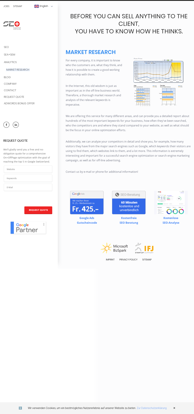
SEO (6, 47)
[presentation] (28, 199)
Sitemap (17, 6)
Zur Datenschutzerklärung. (152, 408)
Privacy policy (128, 258)
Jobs (6, 6)
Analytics (10, 62)
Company (10, 83)
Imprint (110, 258)
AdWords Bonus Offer (19, 103)
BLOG (7, 77)
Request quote (14, 97)
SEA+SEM (9, 54)
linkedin (16, 125)
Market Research (17, 69)
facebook (6, 125)
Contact (10, 90)
